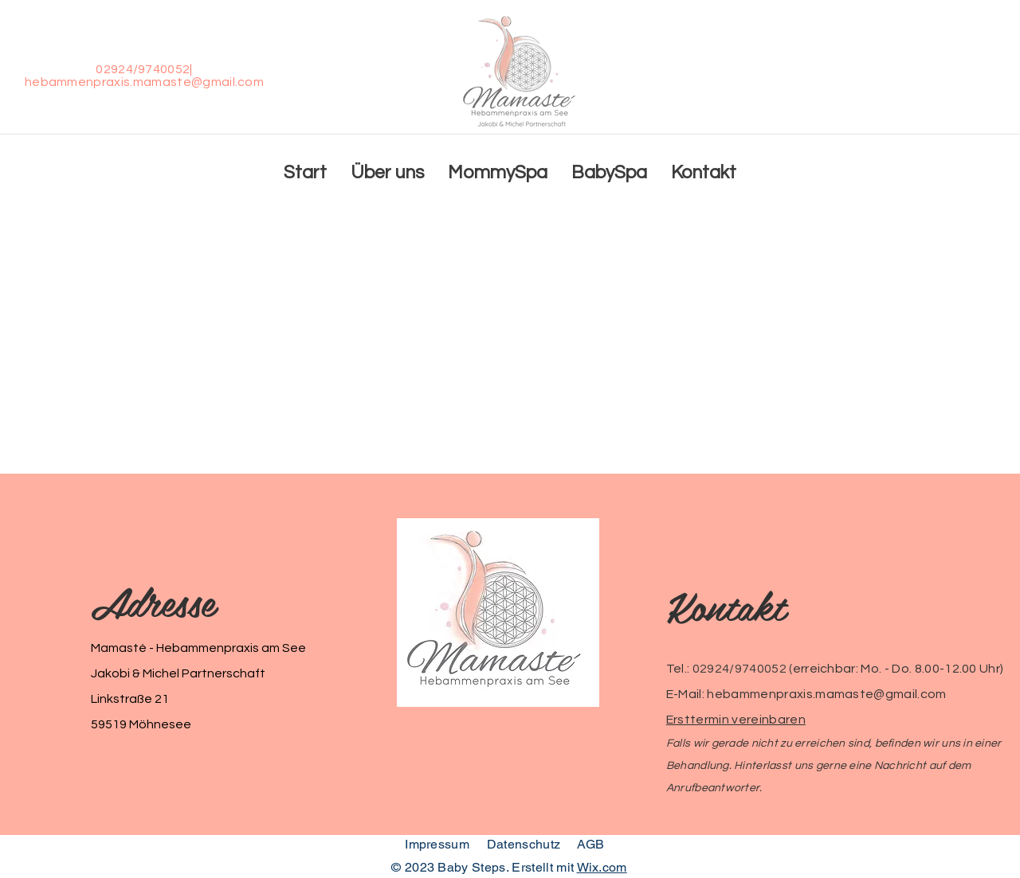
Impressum (437, 844)
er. (756, 788)
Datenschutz (525, 844)
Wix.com (602, 867)
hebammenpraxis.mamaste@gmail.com (144, 82)
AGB (591, 844)
